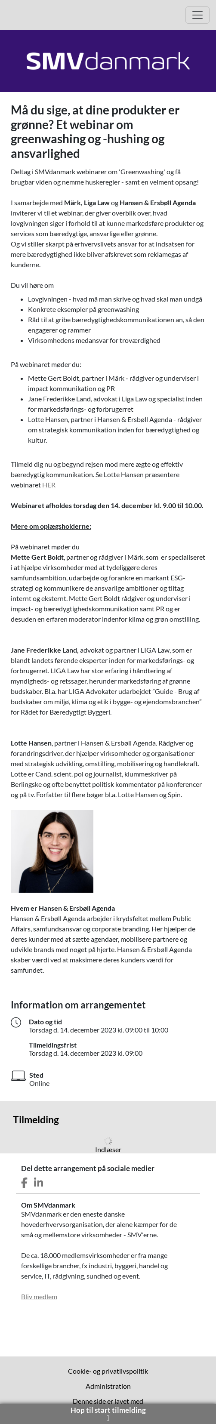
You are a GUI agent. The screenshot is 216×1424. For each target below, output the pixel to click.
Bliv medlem (39, 1296)
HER (49, 485)
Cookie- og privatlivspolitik (108, 1371)
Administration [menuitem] (108, 1386)
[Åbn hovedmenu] (197, 15)
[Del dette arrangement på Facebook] (24, 1183)
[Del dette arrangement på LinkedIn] (38, 1183)
